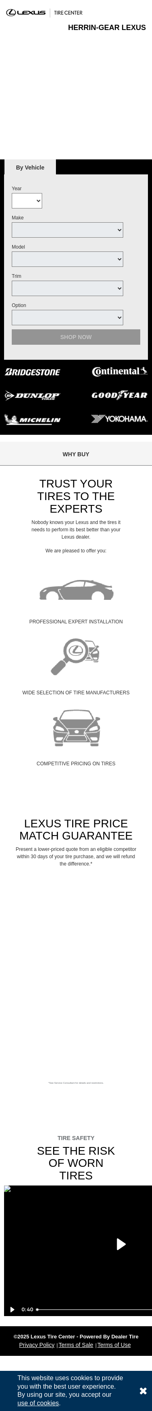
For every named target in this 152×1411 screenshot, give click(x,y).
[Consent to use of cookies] (143, 1391)
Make (18, 218)
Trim (16, 276)
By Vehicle (30, 169)
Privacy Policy (36, 1345)
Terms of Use (114, 1345)
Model (18, 247)
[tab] (30, 167)
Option (19, 305)
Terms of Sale (76, 1345)
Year (16, 188)
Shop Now (76, 337)
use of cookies (38, 1403)
